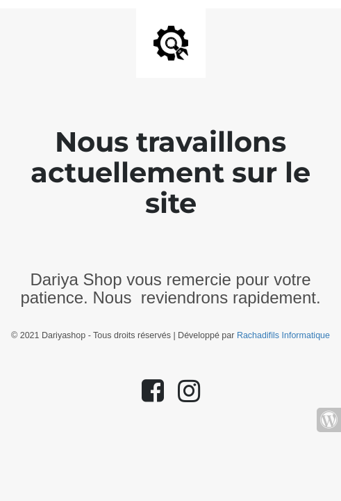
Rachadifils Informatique (283, 335)
